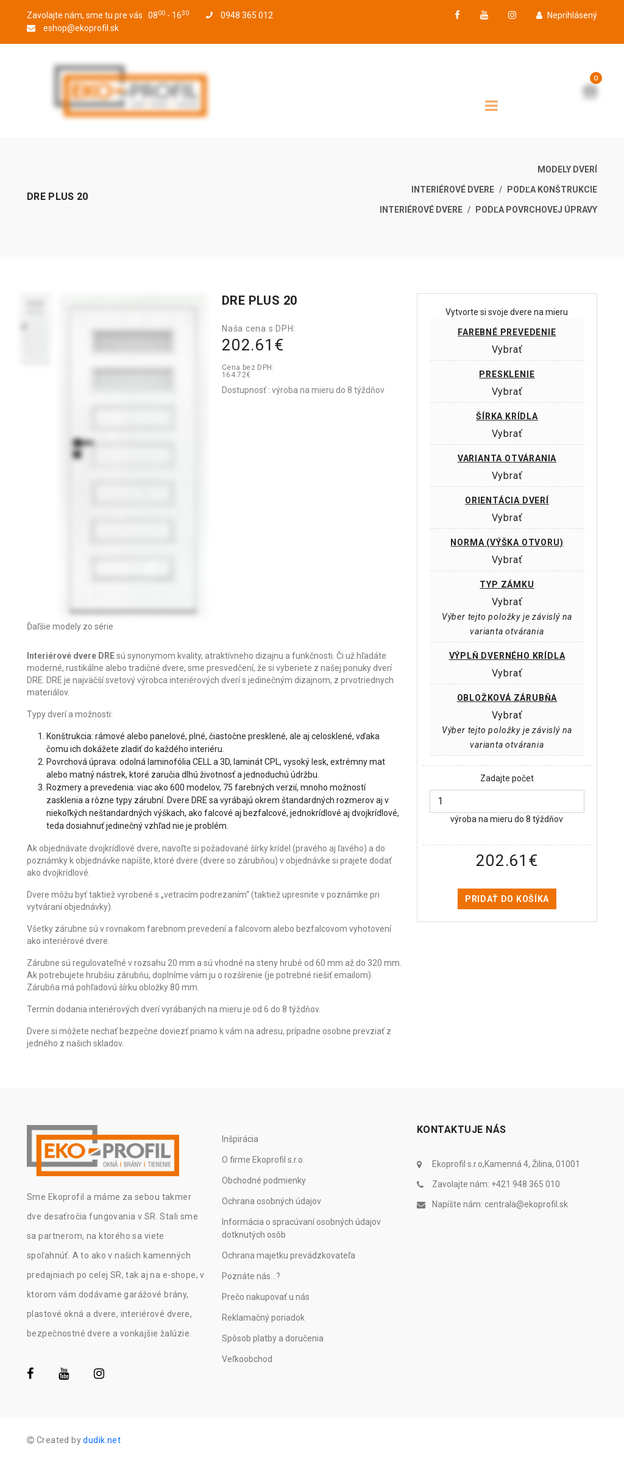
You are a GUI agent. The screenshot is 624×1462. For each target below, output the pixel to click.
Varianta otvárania (507, 458)
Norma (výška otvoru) (506, 542)
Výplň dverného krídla (507, 656)
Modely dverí (567, 169)
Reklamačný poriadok (263, 1317)
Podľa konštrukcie (552, 189)
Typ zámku (507, 584)
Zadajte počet (507, 778)
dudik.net (102, 1440)
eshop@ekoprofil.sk (73, 28)
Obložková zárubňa (507, 698)
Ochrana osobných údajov (271, 1201)
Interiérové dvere (452, 189)
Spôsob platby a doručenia (273, 1338)
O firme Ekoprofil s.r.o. (263, 1160)
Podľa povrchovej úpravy (536, 210)
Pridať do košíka (507, 899)
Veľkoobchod (247, 1359)
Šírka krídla (507, 416)
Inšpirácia (240, 1139)
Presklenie (506, 374)
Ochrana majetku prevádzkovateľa (288, 1255)
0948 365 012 (239, 15)
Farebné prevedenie (507, 332)
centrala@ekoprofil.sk (526, 1204)
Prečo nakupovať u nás (266, 1297)
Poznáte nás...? (251, 1276)
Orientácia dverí (507, 500)
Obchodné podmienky (264, 1180)
